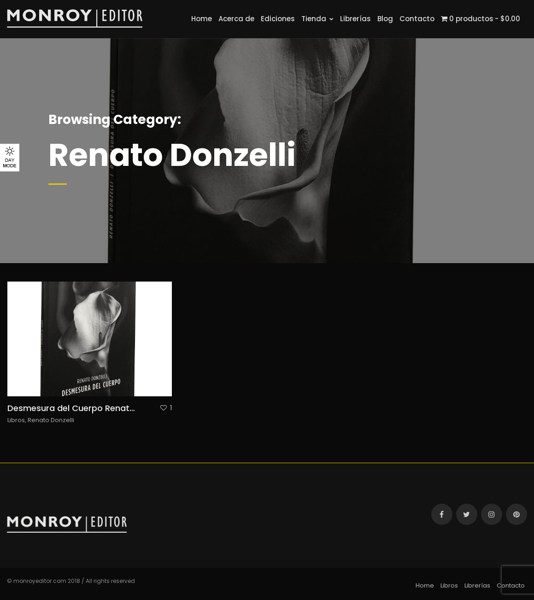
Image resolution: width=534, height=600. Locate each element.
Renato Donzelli (51, 420)
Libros (16, 420)
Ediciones (278, 19)
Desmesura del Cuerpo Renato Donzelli (88, 408)
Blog (385, 19)
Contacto (416, 19)
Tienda (317, 19)
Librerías (355, 19)
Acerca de (236, 19)
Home (201, 19)
